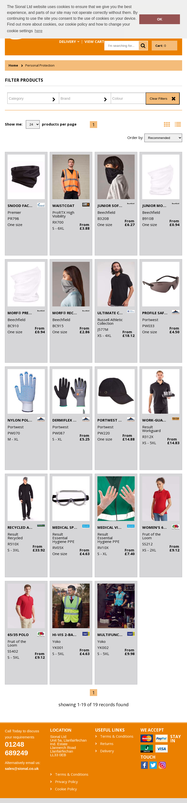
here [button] (38, 31)
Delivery (67, 41)
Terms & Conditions (116, 736)
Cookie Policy (66, 789)
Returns (106, 743)
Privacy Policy (66, 781)
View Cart (94, 41)
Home (13, 65)
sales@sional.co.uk (22, 768)
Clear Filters (158, 98)
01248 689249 (16, 748)
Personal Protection (40, 65)
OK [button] (159, 19)
